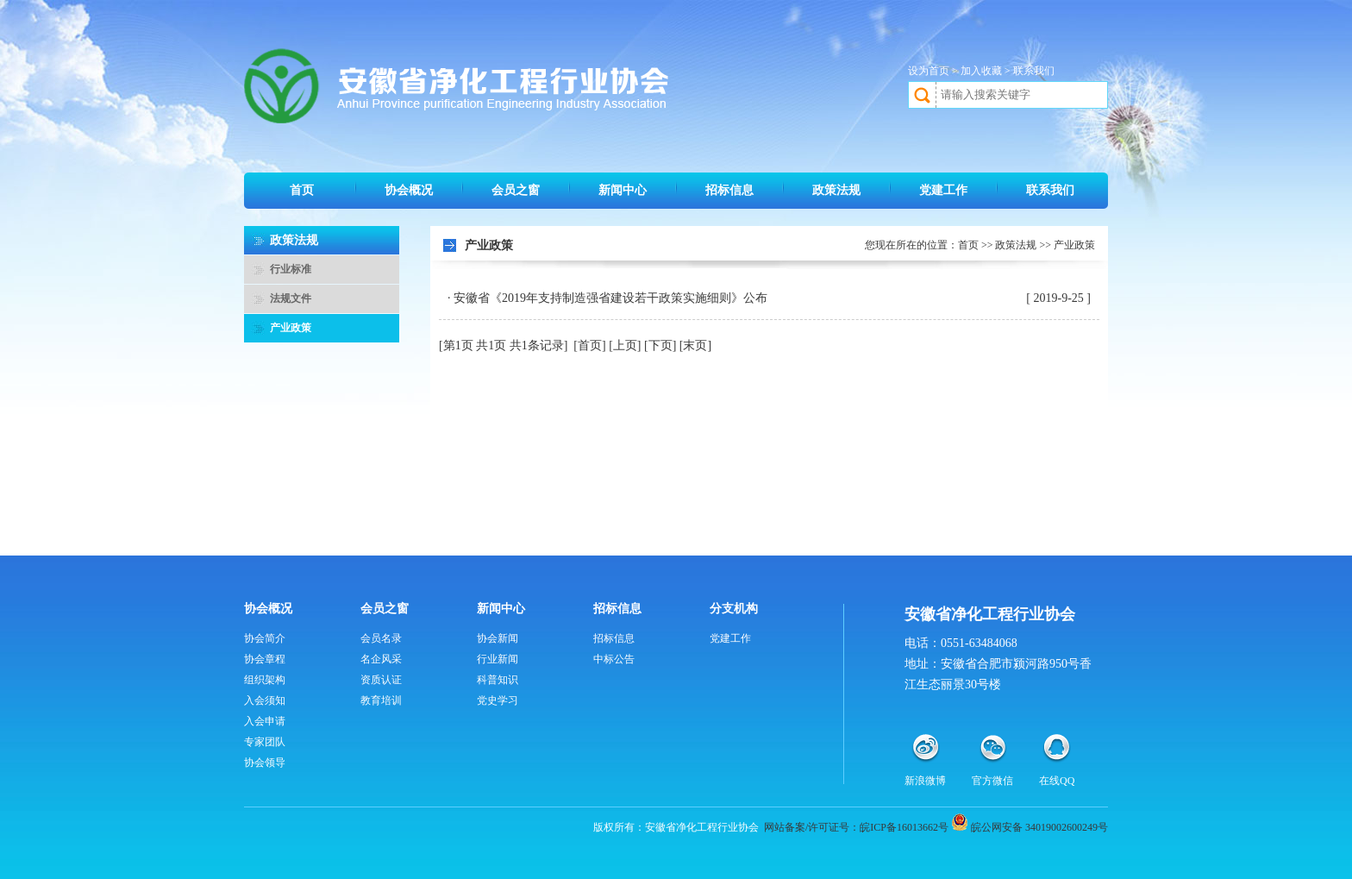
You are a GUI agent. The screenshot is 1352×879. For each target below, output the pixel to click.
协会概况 (409, 190)
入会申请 (264, 721)
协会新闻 (497, 638)
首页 (302, 190)
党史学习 (497, 700)
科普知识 (497, 680)
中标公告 (614, 659)
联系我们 (1034, 71)
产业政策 (290, 328)
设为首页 (928, 71)
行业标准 (290, 269)
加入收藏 (981, 71)
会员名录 (381, 638)
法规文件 (290, 298)
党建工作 (943, 190)
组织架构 (264, 680)
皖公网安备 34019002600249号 (1039, 827)
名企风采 (381, 659)
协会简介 (264, 638)
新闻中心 (622, 190)
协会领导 (264, 763)
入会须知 (264, 700)
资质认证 (381, 680)
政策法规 (836, 190)
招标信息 (729, 190)
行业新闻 (497, 659)
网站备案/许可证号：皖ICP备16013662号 (856, 827)
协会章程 (264, 659)
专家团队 (264, 742)
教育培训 (381, 700)
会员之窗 (515, 190)
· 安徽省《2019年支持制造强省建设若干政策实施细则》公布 (607, 298)
